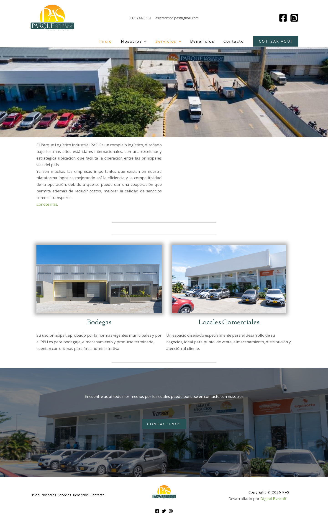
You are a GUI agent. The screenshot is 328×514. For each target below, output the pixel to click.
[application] (149, 41)
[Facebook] (283, 18)
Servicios (171, 41)
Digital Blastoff (273, 498)
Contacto (234, 41)
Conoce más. (47, 204)
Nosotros (138, 41)
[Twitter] (164, 511)
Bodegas (99, 322)
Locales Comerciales (229, 322)
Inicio (111, 41)
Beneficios (204, 41)
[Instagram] (294, 18)
